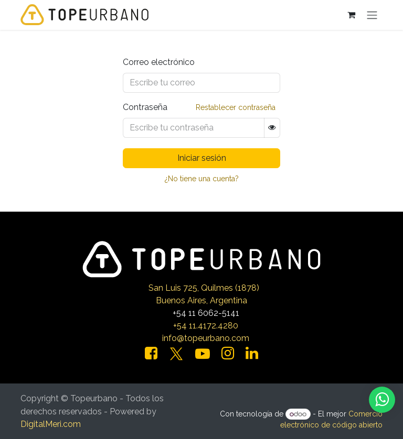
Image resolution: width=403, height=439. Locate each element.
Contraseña (145, 107)
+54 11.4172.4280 (205, 326)
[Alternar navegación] (372, 15)
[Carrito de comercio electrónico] (351, 14)
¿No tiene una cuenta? (202, 178)
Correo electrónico (159, 62)
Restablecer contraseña (235, 107)
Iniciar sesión (201, 158)
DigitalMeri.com (50, 424)
